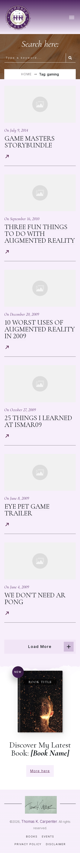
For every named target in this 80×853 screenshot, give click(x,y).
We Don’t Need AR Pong (34, 598)
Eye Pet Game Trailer (26, 509)
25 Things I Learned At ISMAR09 (38, 421)
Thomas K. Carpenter (39, 821)
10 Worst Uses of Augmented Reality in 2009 (39, 329)
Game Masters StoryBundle (29, 141)
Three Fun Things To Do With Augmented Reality (39, 234)
